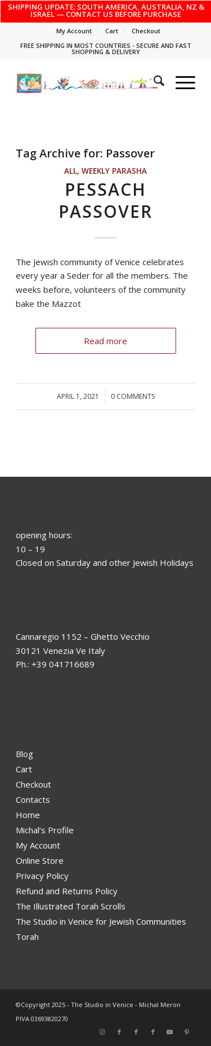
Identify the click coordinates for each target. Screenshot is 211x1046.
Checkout (146, 31)
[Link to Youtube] (169, 1031)
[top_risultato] (87, 82)
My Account (74, 31)
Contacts (33, 799)
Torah (27, 936)
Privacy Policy (42, 875)
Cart (111, 31)
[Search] (153, 82)
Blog (24, 753)
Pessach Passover (105, 200)
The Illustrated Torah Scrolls (70, 906)
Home (28, 814)
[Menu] (179, 82)
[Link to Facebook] (119, 1031)
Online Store (40, 860)
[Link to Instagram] (102, 1031)
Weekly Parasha (114, 171)
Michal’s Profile (45, 830)
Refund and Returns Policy (67, 890)
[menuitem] (74, 31)
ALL (70, 171)
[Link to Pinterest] (186, 1031)
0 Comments (133, 396)
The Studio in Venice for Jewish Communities (101, 921)
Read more (105, 340)
